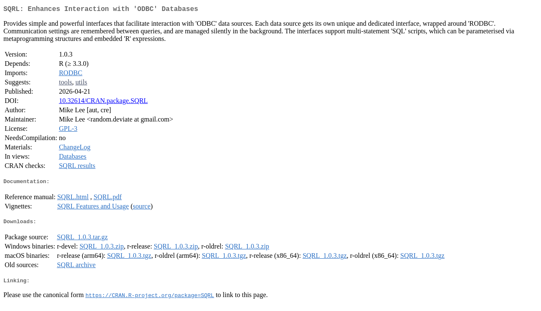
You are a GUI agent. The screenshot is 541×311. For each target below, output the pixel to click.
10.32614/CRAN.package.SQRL (103, 102)
